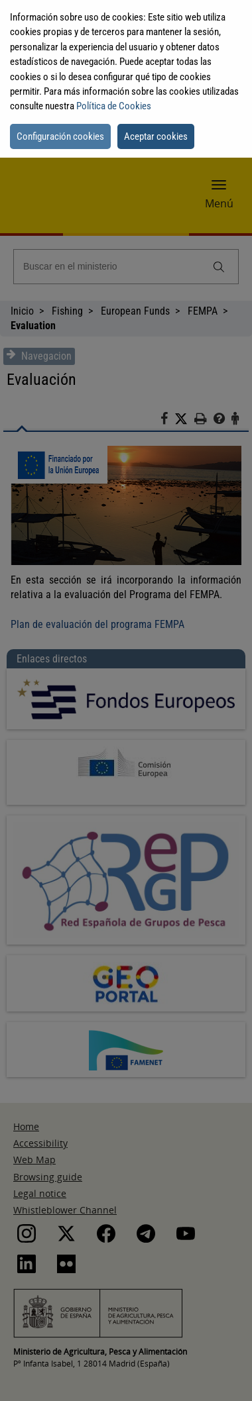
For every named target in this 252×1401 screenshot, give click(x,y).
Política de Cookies (113, 106)
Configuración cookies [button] (60, 136)
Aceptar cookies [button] (156, 136)
